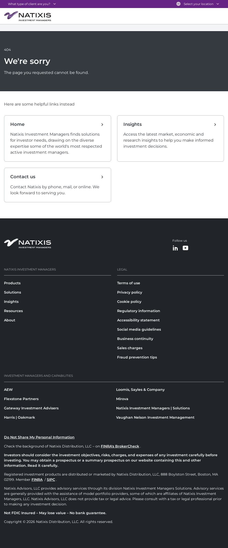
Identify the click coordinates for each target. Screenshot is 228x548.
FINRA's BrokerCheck (120, 446)
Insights (11, 301)
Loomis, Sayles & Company (140, 389)
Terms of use (128, 283)
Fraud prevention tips (137, 357)
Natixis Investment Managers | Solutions (153, 408)
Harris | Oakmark (19, 417)
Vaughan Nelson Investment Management (155, 417)
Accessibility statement (138, 320)
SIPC (51, 479)
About (9, 320)
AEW (8, 389)
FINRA (37, 479)
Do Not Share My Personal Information (39, 437)
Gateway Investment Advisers (31, 408)
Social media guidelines (139, 329)
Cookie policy (129, 301)
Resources (13, 311)
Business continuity (135, 338)
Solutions (12, 292)
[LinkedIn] (175, 248)
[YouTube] (185, 248)
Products (12, 283)
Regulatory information (138, 311)
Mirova (122, 399)
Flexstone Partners (21, 399)
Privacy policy (129, 292)
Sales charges (129, 348)
